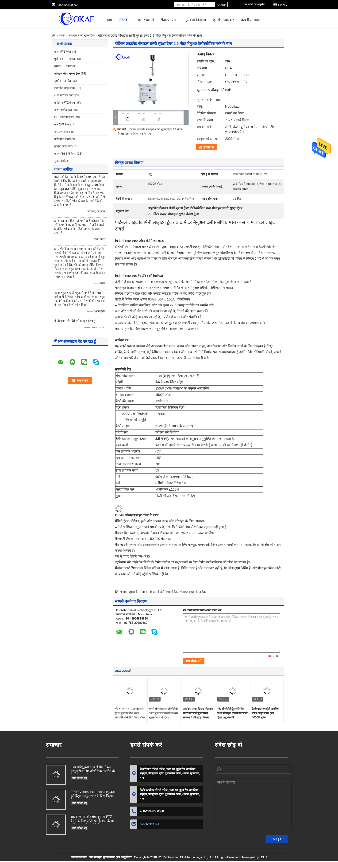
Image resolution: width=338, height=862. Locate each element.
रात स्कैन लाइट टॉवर (64, 88)
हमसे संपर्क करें (223, 19)
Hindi (283, 5)
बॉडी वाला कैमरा (62, 139)
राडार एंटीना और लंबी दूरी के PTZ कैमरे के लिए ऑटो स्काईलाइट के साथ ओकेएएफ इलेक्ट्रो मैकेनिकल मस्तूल (93, 819)
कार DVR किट (61, 124)
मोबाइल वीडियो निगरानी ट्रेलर (163, 591)
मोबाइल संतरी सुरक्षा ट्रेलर (82, 35)
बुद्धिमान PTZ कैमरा (64, 102)
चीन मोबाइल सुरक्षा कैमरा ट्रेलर (104, 857)
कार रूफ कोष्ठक (62, 131)
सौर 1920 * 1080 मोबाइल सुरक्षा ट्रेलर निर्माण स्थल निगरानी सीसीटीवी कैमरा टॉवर (130, 713)
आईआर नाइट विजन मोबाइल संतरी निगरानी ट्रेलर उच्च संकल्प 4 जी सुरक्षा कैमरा (198, 713)
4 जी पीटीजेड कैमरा (64, 95)
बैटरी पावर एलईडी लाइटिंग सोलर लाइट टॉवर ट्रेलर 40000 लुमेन (265, 713)
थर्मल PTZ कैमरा (63, 66)
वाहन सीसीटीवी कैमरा (65, 153)
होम (109, 19)
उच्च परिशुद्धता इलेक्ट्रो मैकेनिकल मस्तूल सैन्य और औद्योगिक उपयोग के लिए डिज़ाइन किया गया (93, 769)
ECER (263, 857)
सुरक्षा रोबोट (60, 161)
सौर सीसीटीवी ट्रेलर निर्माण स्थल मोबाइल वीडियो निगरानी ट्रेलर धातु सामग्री (232, 713)
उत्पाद (123, 19)
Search (222, 5)
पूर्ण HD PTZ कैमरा (64, 59)
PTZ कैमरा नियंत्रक (64, 117)
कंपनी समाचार (251, 19)
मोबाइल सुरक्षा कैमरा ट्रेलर (193, 591)
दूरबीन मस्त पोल (62, 80)
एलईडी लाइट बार (63, 146)
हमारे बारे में (146, 19)
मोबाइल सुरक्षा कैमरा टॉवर (133, 591)
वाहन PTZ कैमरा (63, 51)
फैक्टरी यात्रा (169, 19)
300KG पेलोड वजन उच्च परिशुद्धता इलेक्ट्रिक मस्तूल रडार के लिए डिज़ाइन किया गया (93, 794)
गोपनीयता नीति (79, 857)
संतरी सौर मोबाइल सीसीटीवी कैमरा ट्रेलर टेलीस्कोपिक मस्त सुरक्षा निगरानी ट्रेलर (163, 713)
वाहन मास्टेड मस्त (63, 110)
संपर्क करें (209, 147)
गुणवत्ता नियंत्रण (195, 19)
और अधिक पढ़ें (79, 778)
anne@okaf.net (67, 5)
